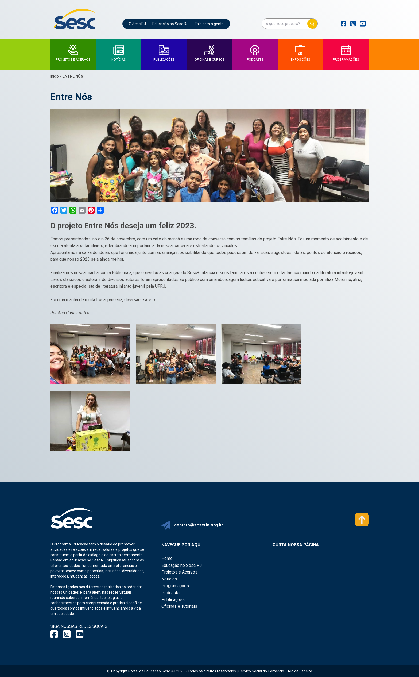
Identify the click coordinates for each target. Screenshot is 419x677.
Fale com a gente (209, 24)
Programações (175, 585)
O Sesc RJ (137, 24)
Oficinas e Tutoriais (179, 606)
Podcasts (170, 592)
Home (167, 558)
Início (54, 76)
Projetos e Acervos (179, 572)
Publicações (173, 599)
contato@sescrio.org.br (198, 525)
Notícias (169, 579)
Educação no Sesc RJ (170, 24)
